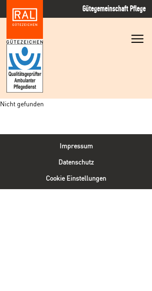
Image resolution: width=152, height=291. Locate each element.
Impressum (76, 145)
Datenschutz (76, 161)
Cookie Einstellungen (76, 177)
